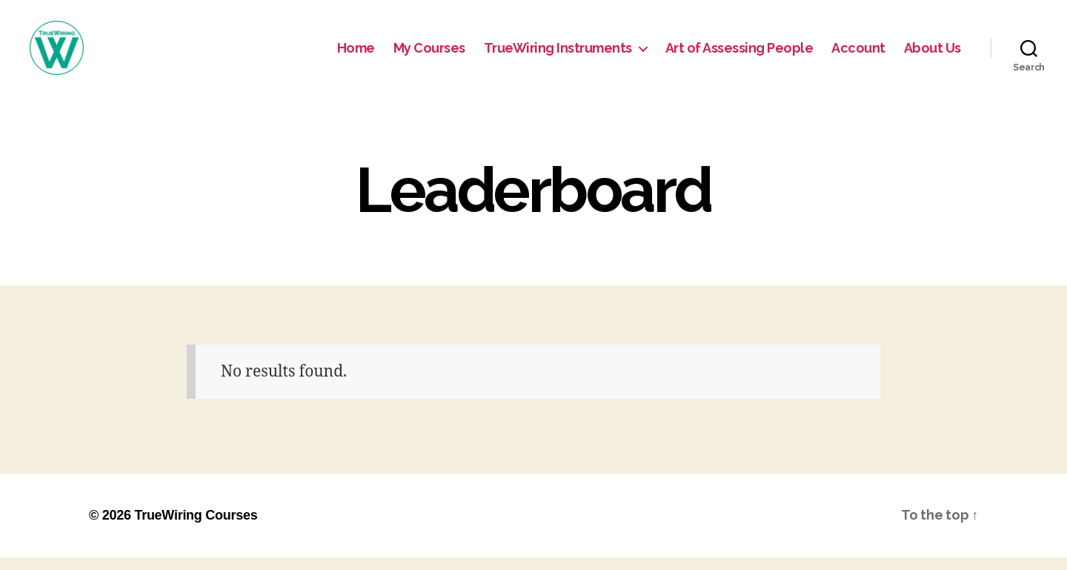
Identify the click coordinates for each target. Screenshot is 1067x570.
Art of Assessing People (739, 54)
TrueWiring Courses (195, 527)
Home (356, 54)
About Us (932, 54)
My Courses (429, 54)
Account (858, 54)
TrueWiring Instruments (558, 54)
